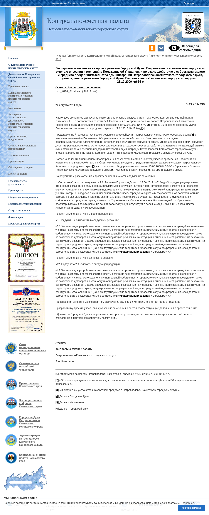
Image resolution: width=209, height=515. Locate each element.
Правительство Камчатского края (30, 385)
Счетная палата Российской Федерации (29, 366)
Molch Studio (21, 505)
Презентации (16, 161)
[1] (78, 125)
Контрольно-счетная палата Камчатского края (32, 458)
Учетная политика (19, 155)
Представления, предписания (17, 138)
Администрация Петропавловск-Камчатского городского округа (31, 440)
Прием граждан (17, 173)
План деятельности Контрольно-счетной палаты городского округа (20, 97)
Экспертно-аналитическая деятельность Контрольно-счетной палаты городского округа (20, 122)
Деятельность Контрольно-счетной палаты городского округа (108, 55)
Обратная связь (77, 3)
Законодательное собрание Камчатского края (30, 403)
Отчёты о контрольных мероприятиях (22, 147)
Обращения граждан (20, 167)
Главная (60, 55)
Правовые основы (18, 86)
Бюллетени (14, 108)
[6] (112, 169)
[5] (93, 166)
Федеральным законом (135, 251)
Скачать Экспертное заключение (78, 88)
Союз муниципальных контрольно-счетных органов (32, 349)
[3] (142, 128)
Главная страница (58, 3)
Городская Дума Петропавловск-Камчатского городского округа (31, 422)
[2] (148, 125)
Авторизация (190, 3)
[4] (192, 134)
